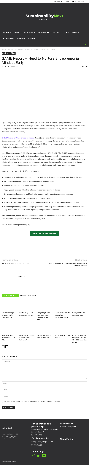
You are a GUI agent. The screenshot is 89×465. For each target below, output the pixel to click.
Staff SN (6, 66)
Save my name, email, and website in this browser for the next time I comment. (32, 402)
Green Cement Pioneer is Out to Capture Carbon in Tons (26, 337)
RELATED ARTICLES (10, 296)
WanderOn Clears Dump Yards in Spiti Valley (8, 337)
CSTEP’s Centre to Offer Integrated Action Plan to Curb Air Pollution (68, 264)
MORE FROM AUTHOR (28, 296)
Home (4, 49)
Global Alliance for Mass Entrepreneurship (18, 138)
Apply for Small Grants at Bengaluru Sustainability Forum (62, 315)
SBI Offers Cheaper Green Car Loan (15, 263)
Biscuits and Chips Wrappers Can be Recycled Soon (8, 315)
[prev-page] (3, 346)
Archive (10, 49)
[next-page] (6, 346)
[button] (84, 44)
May (13, 53)
